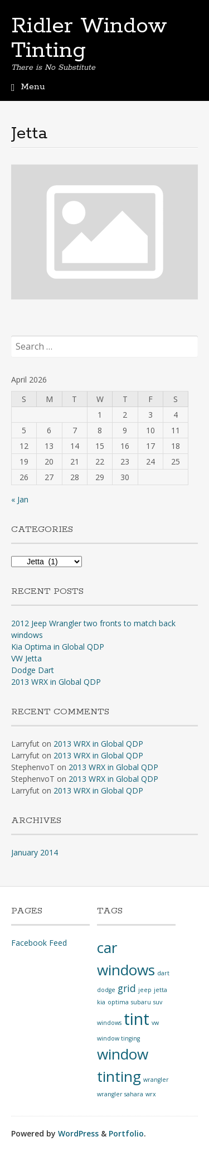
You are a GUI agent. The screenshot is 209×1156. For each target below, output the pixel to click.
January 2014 (34, 852)
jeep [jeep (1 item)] (145, 990)
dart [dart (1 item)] (163, 973)
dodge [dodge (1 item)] (106, 990)
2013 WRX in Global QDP (56, 681)
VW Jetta (26, 658)
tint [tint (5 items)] (136, 1019)
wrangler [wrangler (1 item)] (156, 1080)
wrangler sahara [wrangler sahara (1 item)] (120, 1094)
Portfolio (126, 1133)
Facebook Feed (39, 942)
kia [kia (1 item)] (101, 1002)
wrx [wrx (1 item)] (150, 1094)
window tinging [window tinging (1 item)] (118, 1038)
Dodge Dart (32, 670)
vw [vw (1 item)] (155, 1023)
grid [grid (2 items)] (127, 988)
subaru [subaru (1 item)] (141, 1002)
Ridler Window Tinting (89, 38)
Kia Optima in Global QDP (57, 646)
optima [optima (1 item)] (118, 1002)
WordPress (78, 1133)
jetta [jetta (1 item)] (160, 990)
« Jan (19, 499)
